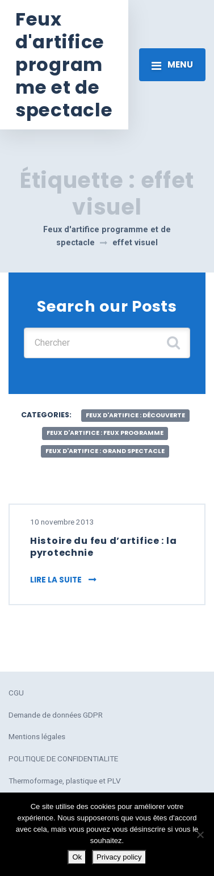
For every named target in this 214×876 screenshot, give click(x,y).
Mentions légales (37, 736)
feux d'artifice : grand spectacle (105, 451)
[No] (199, 834)
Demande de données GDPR (56, 714)
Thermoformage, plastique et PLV (65, 780)
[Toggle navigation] (172, 64)
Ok (77, 857)
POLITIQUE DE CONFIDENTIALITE (63, 758)
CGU (16, 692)
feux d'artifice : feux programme (105, 433)
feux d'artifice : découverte (135, 415)
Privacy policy (118, 857)
